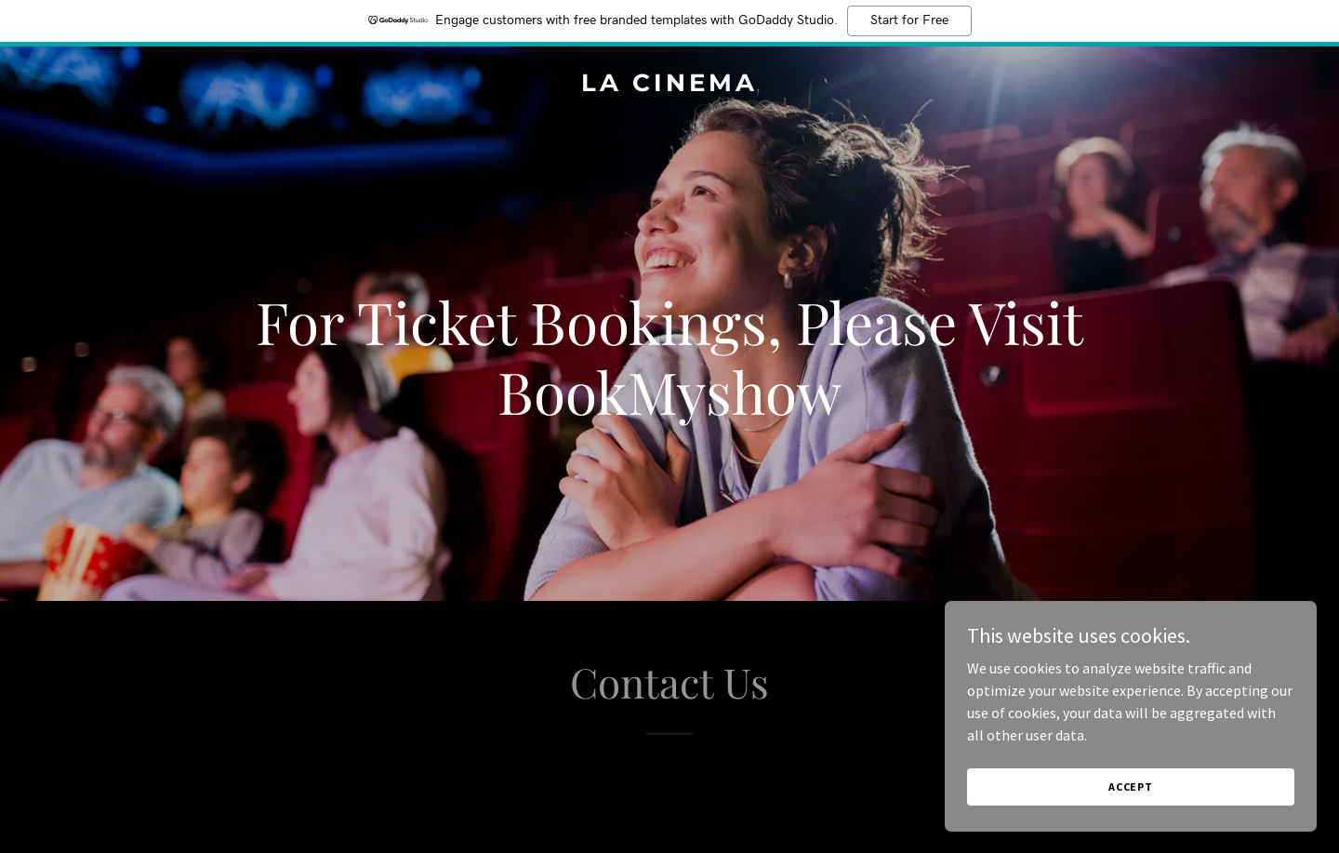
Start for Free (909, 20)
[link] (669, 85)
